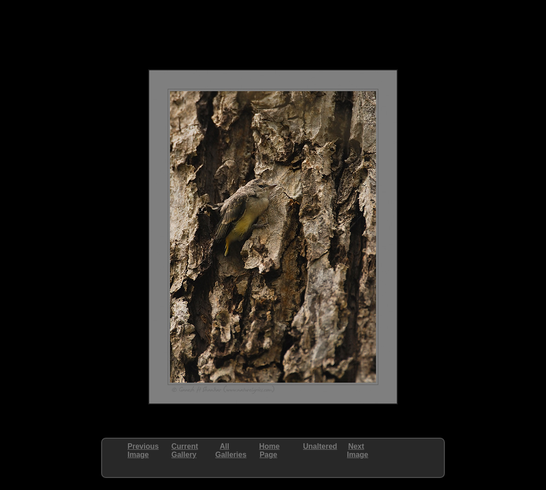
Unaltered (320, 446)
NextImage (357, 450)
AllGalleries (231, 450)
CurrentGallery (184, 450)
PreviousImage (143, 450)
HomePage (269, 450)
